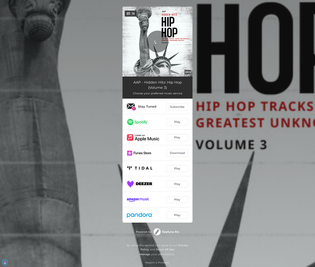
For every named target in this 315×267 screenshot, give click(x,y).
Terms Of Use (165, 249)
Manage (145, 254)
